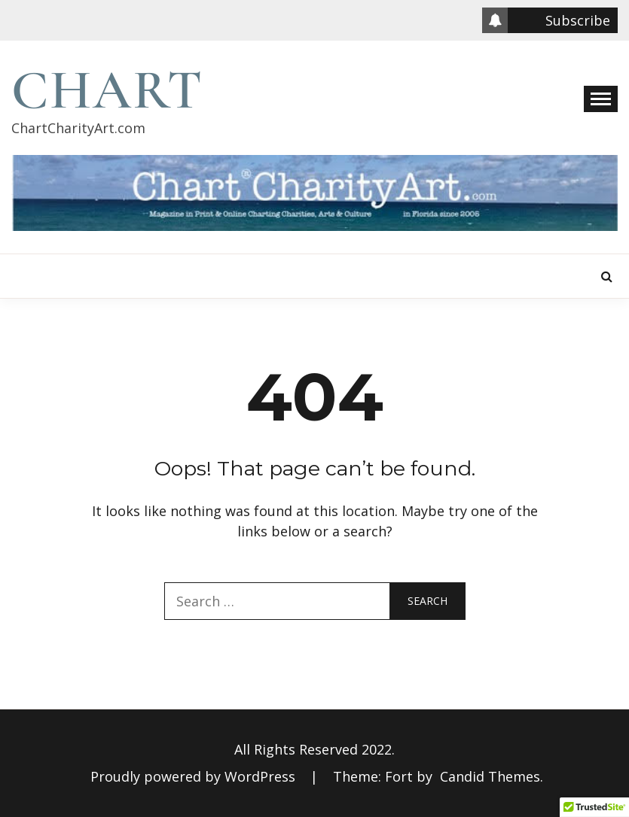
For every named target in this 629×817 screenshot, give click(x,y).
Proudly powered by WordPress (194, 776)
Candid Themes (490, 776)
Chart (107, 90)
